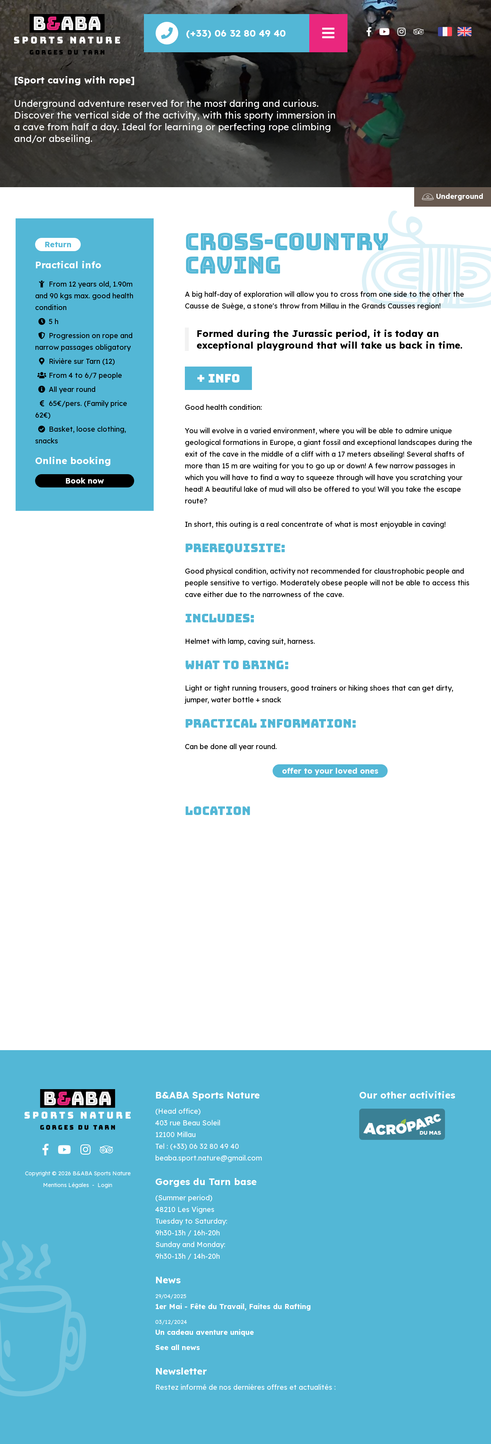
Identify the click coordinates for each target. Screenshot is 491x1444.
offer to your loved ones (330, 771)
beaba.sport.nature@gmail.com (208, 1157)
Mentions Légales (66, 1185)
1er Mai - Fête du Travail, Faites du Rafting (233, 1306)
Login (104, 1185)
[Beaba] (67, 33)
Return (57, 244)
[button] (328, 33)
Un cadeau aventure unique (204, 1332)
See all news (177, 1347)
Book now (84, 480)
